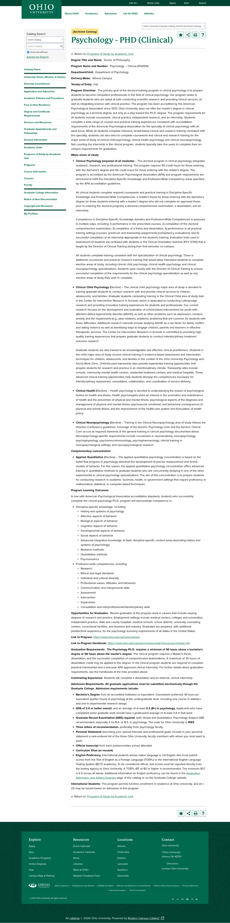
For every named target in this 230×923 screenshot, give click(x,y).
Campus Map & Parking (41, 875)
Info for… (135, 3)
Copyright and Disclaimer (38, 206)
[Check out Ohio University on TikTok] (197, 901)
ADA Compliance (62, 885)
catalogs (74, 918)
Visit (31, 869)
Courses (29, 178)
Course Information (35, 171)
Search (201, 3)
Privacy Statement (190, 885)
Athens (121, 846)
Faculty (28, 185)
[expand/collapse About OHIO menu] (81, 13)
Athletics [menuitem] (149, 13)
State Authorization (117, 890)
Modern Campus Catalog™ (144, 918)
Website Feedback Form (86, 875)
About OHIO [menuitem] (72, 13)
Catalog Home (32, 69)
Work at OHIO (80, 869)
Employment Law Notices (83, 885)
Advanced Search (38, 57)
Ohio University (43, 898)
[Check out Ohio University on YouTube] (187, 901)
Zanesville (123, 875)
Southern (122, 869)
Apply (172, 3)
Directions (172, 863)
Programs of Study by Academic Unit (42, 156)
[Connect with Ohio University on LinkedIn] (182, 901)
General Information (35, 140)
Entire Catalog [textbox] (34, 40)
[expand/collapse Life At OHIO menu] (140, 13)
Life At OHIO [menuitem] (130, 13)
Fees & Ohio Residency (37, 105)
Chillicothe (123, 852)
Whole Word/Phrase (39, 52)
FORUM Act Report (106, 885)
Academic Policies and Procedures (44, 98)
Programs (29, 165)
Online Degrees (37, 864)
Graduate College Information (41, 193)
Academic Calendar (84, 852)
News (76, 858)
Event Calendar (81, 846)
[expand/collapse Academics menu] (100, 13)
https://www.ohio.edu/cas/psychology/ (116, 637)
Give (186, 3)
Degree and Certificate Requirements (37, 113)
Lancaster (122, 864)
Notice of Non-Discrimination (40, 199)
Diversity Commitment (37, 84)
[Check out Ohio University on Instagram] (178, 901)
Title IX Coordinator (137, 890)
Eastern (121, 858)
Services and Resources (38, 122)
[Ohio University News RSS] (202, 901)
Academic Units (33, 147)
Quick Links (154, 3)
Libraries (78, 864)
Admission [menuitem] (111, 13)
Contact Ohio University (175, 868)
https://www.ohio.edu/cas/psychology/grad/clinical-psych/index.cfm (149, 643)
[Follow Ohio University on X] (192, 901)
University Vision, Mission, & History (44, 77)
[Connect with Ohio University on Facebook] (173, 901)
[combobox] (174, 26)
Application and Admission (39, 91)
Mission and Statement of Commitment (134, 885)
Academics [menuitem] (91, 13)
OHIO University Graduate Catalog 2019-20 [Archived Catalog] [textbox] (172, 26)
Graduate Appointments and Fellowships (40, 131)
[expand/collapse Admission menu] (119, 13)
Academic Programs (40, 858)
